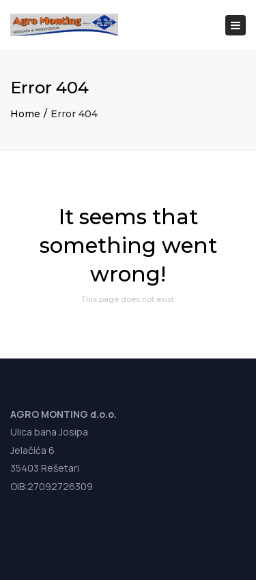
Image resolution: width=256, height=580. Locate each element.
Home (25, 114)
